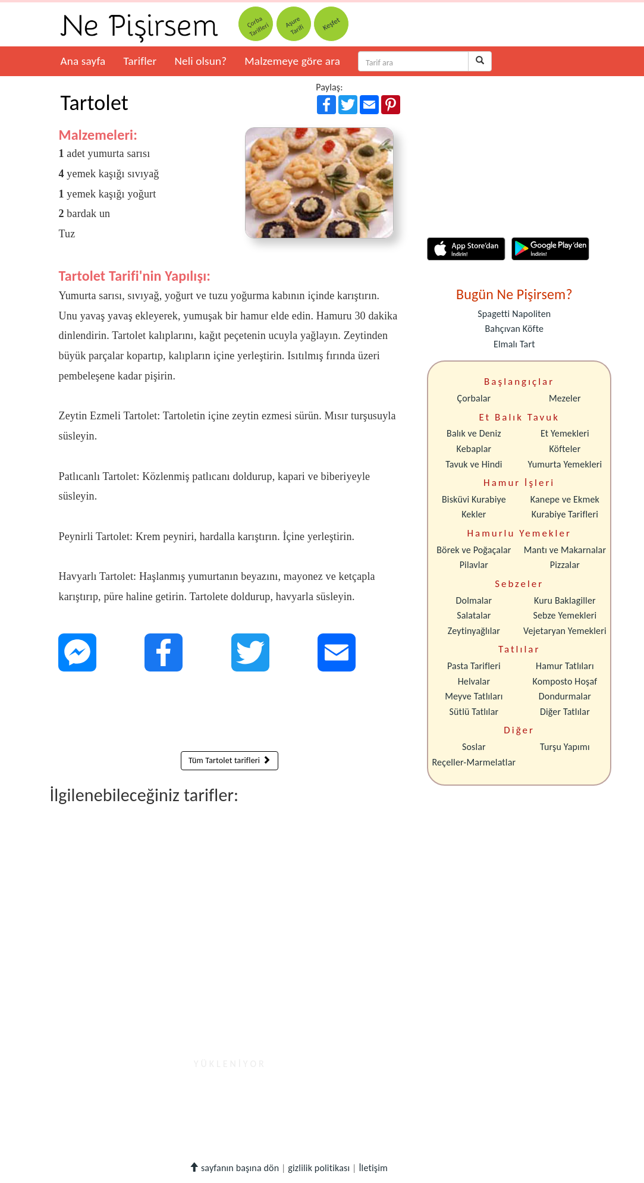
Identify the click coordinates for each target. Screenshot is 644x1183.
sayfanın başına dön (234, 1167)
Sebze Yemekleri (564, 615)
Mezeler (565, 398)
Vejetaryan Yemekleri (565, 630)
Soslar (474, 746)
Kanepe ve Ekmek (564, 499)
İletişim (373, 1167)
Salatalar (474, 615)
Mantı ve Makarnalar (565, 550)
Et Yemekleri (565, 433)
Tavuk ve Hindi (473, 464)
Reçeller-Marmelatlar (474, 762)
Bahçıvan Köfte (514, 328)
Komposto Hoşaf (565, 681)
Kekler (473, 514)
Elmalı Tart (514, 344)
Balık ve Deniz (474, 433)
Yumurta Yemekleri (564, 464)
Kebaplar (474, 448)
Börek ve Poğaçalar (473, 550)
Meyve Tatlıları (473, 696)
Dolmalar (474, 600)
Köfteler (564, 448)
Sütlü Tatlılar (474, 711)
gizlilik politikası (319, 1167)
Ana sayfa (83, 61)
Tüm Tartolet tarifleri (230, 760)
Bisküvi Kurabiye (474, 499)
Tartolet (95, 103)
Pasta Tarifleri (474, 665)
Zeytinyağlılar (474, 630)
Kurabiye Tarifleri (565, 514)
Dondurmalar (565, 696)
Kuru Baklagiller (565, 600)
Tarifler (139, 61)
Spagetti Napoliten (514, 313)
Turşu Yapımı (565, 746)
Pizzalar (565, 564)
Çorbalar (474, 398)
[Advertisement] (230, 714)
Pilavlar (474, 564)
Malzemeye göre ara (292, 61)
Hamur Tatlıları (565, 665)
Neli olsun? (200, 61)
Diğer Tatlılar (565, 711)
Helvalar (474, 681)
